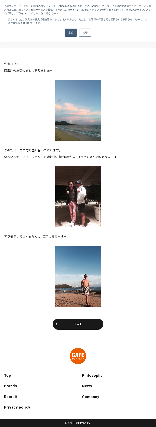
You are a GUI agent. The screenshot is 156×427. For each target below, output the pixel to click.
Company (90, 397)
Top (7, 375)
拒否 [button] (85, 32)
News (87, 386)
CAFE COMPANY (78, 356)
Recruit (11, 397)
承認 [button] (70, 32)
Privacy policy (17, 407)
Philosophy (92, 375)
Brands (10, 386)
